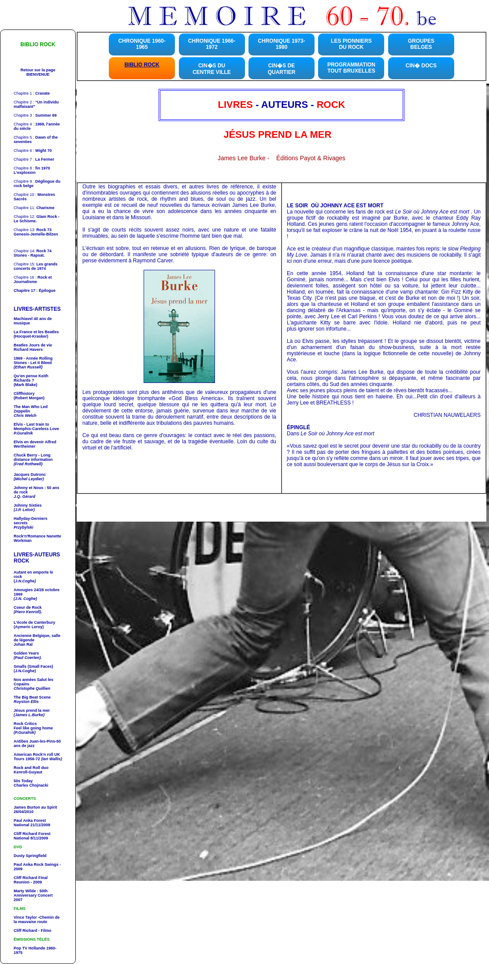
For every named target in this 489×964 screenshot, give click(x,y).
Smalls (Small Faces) (33, 666)
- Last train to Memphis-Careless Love (36, 426)
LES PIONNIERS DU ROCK (351, 44)
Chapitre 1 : (32, 93)
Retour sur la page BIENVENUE (37, 72)
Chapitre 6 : (33, 150)
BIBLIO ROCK (141, 65)
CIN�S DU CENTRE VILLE (212, 69)
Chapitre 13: (33, 230)
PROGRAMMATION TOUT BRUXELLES (351, 68)
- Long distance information (33, 457)
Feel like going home (33, 730)
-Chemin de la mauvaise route (36, 919)
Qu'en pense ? (31, 378)
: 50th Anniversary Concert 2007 (33, 895)
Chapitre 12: (36, 218)
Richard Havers (33, 347)
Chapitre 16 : (33, 279)
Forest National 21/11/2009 (32, 822)
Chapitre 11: (34, 208)
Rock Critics (25, 723)
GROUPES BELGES (421, 44)
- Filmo (44, 930)
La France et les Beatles (36, 332)
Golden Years (26, 653)
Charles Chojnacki (31, 785)
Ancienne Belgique (31, 635)
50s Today (23, 781)
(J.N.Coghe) (25, 671)
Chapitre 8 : (32, 170)
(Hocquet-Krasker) (31, 336)
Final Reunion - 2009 (31, 880)
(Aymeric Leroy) (29, 627)
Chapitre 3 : (35, 115)
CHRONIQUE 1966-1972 (211, 44)
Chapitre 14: (33, 251)
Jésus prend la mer (32, 710)
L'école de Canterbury (34, 622)
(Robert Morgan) (29, 398)
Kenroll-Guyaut (31, 769)
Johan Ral (23, 644)
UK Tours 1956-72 (38, 756)
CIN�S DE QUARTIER (282, 69)
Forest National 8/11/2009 (32, 836)
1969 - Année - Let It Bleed (33, 360)
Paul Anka (23, 820)
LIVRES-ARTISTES (37, 309)
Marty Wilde (25, 891)
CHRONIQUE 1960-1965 (141, 44)
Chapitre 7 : (34, 159)
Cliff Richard (25, 878)
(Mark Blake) (25, 385)
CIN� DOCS (421, 66)
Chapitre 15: (36, 266)
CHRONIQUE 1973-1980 (281, 44)
